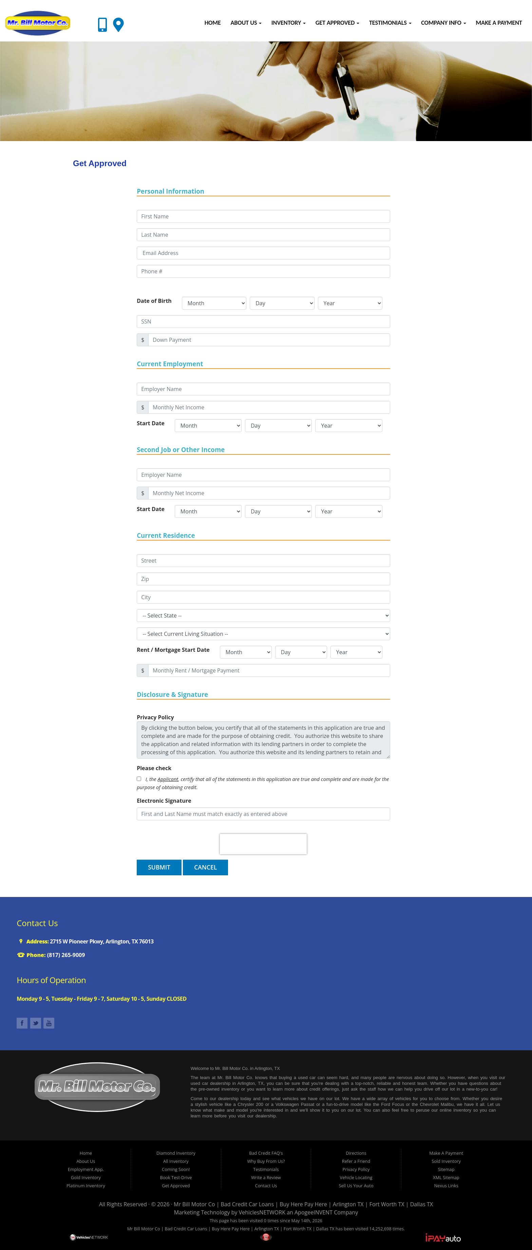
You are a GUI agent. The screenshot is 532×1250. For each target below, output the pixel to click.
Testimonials (390, 22)
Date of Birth (154, 301)
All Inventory (176, 1161)
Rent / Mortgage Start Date (173, 649)
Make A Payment (499, 22)
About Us (246, 22)
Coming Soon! (176, 1169)
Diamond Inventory (175, 1153)
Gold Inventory (86, 1177)
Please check (154, 768)
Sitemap (446, 1169)
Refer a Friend (356, 1161)
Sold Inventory (446, 1161)
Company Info (443, 22)
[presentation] (263, 844)
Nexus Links (446, 1186)
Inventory (288, 22)
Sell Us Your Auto (356, 1186)
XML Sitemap (446, 1177)
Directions (356, 1153)
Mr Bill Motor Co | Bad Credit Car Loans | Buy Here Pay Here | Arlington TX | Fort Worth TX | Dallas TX (303, 1204)
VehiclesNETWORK (262, 1212)
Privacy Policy (356, 1169)
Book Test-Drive (176, 1177)
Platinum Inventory (85, 1186)
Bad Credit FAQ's (266, 1153)
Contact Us (266, 1186)
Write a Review (266, 1177)
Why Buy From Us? (266, 1161)
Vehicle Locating (356, 1177)
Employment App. (86, 1169)
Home (213, 22)
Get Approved (338, 22)
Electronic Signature (164, 800)
